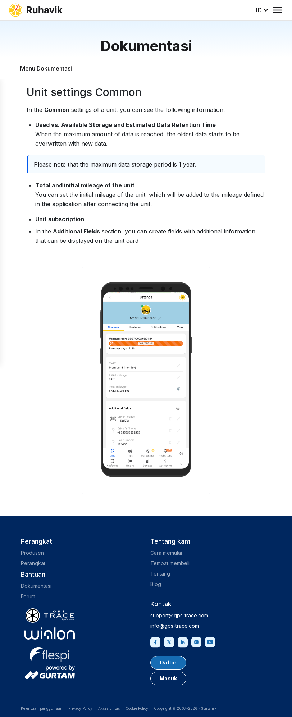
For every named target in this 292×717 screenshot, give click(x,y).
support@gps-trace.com (179, 615)
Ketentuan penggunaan (42, 708)
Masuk (168, 678)
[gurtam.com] (49, 633)
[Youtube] (210, 641)
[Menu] (277, 10)
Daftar (168, 662)
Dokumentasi (36, 586)
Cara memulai (166, 553)
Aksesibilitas (109, 708)
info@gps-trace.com (174, 626)
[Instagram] (196, 641)
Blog (155, 584)
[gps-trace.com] (49, 615)
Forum (28, 596)
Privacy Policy (80, 708)
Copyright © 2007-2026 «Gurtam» (185, 708)
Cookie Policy (137, 708)
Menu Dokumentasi (46, 68)
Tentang (160, 574)
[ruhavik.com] (36, 10)
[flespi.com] (49, 653)
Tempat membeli (170, 563)
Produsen (32, 553)
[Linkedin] (183, 641)
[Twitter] (169, 641)
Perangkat (33, 563)
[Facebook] (155, 641)
